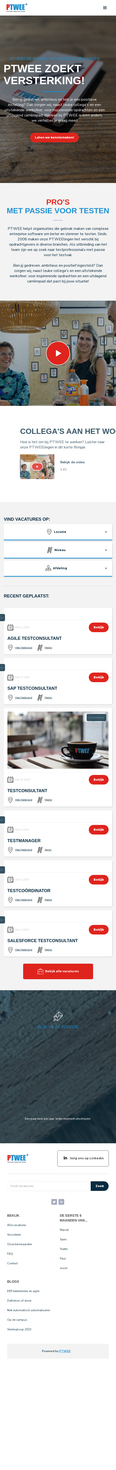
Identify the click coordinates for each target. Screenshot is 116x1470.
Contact (12, 1263)
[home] (16, 8)
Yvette (64, 1249)
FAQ (10, 1254)
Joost (63, 1268)
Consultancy (96, 717)
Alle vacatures (16, 1225)
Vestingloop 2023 (19, 1329)
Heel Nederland (23, 647)
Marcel (64, 1230)
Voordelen (14, 1235)
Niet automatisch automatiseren (28, 1310)
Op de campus (17, 1320)
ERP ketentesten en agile (23, 1291)
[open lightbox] (48, 466)
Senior (48, 849)
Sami (63, 1239)
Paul (63, 1258)
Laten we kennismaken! (54, 137)
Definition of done (19, 1301)
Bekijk (99, 627)
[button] (105, 8)
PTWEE (65, 1351)
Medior (48, 647)
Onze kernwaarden (19, 1244)
